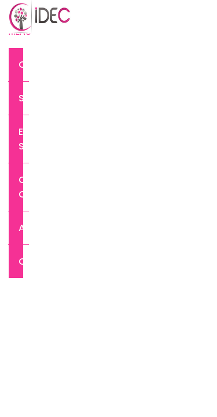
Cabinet (24, 64)
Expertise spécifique (24, 139)
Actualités (24, 228)
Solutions (24, 98)
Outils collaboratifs (24, 187)
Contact (24, 261)
